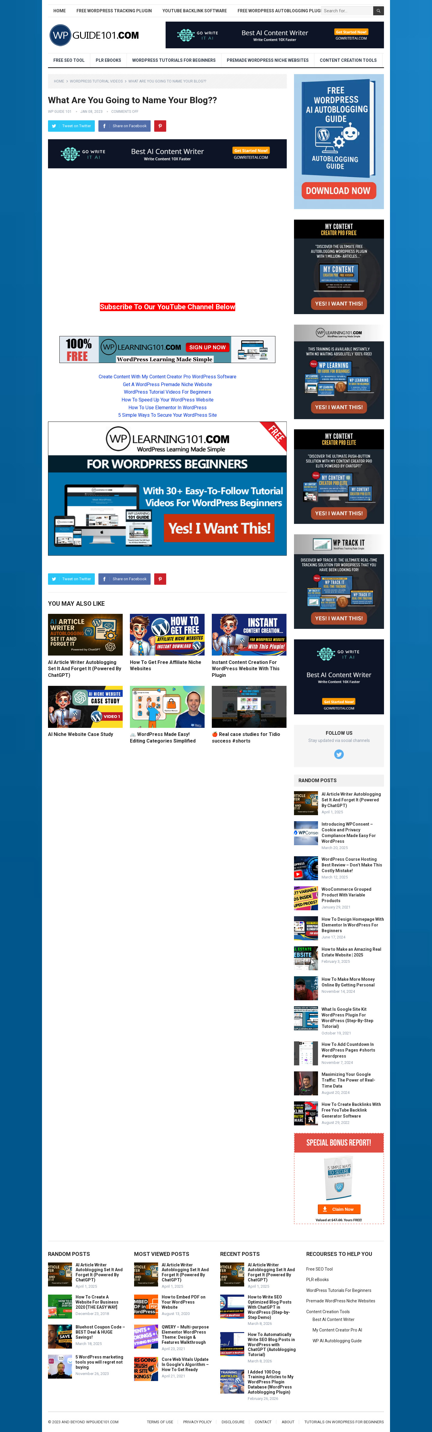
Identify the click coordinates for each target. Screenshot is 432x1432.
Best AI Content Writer (334, 1319)
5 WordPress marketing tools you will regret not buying (99, 1362)
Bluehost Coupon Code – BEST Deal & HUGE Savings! (100, 1332)
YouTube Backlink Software (195, 10)
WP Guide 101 (60, 112)
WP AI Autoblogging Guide (337, 1340)
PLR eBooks (108, 60)
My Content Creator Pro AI (337, 1330)
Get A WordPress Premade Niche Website (167, 384)
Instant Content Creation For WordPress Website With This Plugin (246, 668)
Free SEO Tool (69, 60)
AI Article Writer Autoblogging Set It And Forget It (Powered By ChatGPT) (84, 668)
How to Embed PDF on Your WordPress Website (184, 1302)
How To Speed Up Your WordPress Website (168, 400)
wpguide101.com (102, 1422)
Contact (263, 1422)
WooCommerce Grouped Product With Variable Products (346, 895)
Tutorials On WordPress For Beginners (344, 1422)
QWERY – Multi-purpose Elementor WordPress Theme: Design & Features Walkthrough (185, 1334)
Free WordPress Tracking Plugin (114, 10)
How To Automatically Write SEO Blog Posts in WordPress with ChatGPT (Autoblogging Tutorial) (272, 1344)
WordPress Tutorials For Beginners (174, 60)
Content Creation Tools (348, 60)
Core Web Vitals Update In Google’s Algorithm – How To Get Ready (185, 1364)
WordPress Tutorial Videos (96, 81)
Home (59, 10)
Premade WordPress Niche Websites (268, 60)
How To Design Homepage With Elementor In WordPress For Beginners (353, 925)
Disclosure (233, 1422)
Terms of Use (160, 1422)
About (288, 1422)
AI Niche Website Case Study (80, 734)
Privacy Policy (197, 1422)
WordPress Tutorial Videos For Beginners (167, 392)
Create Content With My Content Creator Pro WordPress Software (167, 377)
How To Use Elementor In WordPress (167, 407)
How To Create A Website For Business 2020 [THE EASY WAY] (97, 1302)
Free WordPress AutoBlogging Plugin (281, 10)
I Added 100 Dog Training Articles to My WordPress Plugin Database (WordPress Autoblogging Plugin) (270, 1382)
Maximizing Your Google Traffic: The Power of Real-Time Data (348, 1080)
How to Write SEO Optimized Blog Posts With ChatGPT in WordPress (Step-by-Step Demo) (270, 1307)
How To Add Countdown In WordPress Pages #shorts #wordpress (348, 1050)
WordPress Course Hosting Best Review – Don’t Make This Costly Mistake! (352, 865)
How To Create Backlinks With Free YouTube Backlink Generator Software (351, 1110)
